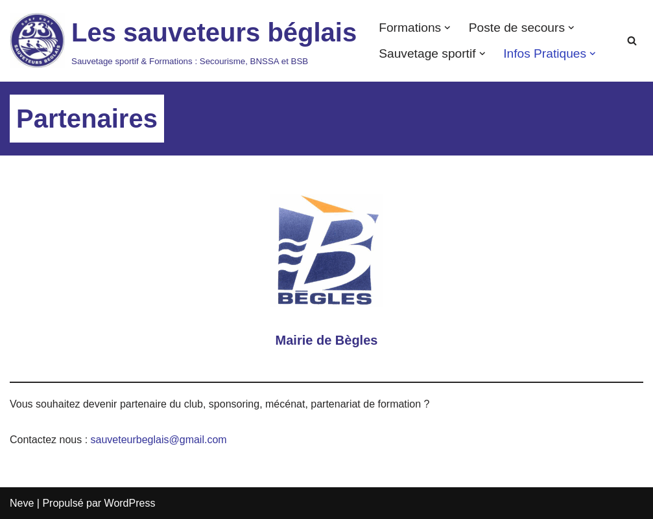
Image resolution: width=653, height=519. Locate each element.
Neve (22, 503)
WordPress (130, 503)
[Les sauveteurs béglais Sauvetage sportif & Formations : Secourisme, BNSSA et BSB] (183, 41)
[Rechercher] (632, 40)
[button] (447, 28)
